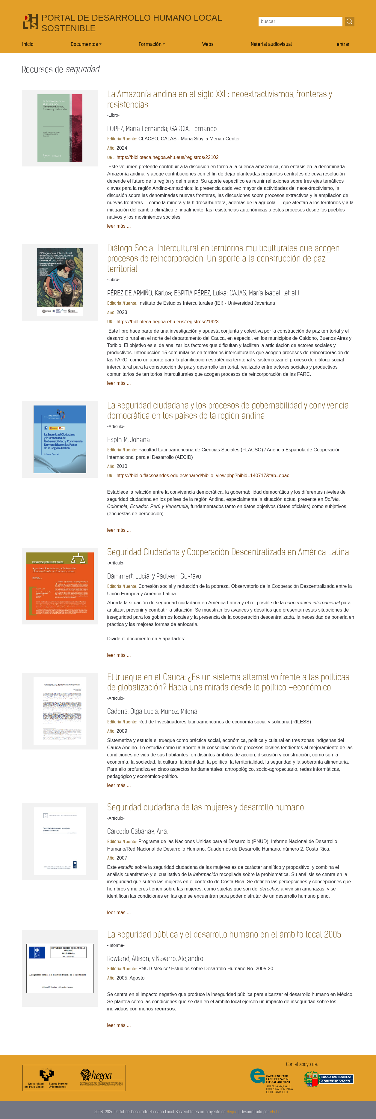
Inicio (28, 44)
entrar (343, 44)
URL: (111, 158)
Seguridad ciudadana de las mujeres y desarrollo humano (205, 807)
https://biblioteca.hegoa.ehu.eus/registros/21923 (168, 321)
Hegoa (232, 1112)
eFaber (276, 1112)
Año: (111, 148)
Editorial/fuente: (122, 139)
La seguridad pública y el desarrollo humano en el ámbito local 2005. (225, 935)
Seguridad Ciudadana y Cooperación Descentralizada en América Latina (228, 552)
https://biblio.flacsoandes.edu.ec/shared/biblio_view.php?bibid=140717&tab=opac (203, 475)
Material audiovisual (271, 44)
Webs (208, 44)
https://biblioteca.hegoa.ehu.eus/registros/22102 (168, 157)
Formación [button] (150, 44)
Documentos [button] (84, 44)
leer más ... (119, 226)
